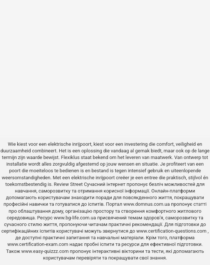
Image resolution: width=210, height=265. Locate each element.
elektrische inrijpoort (69, 144)
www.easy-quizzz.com (45, 251)
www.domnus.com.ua (147, 204)
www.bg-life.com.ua (75, 217)
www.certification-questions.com (172, 231)
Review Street (68, 184)
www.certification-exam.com (38, 244)
